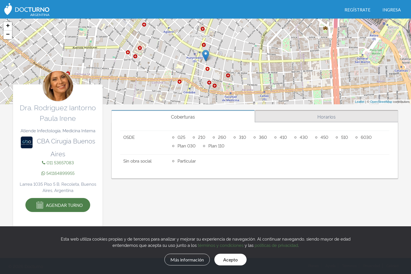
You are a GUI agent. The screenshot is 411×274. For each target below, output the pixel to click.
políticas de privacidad (276, 244)
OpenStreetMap (381, 101)
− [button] (8, 35)
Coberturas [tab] (183, 116)
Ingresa (391, 9)
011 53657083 (58, 162)
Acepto (234, 259)
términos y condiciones (220, 244)
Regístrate (357, 9)
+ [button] (8, 26)
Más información (184, 259)
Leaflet (359, 101)
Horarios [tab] (326, 116)
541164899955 (57, 173)
